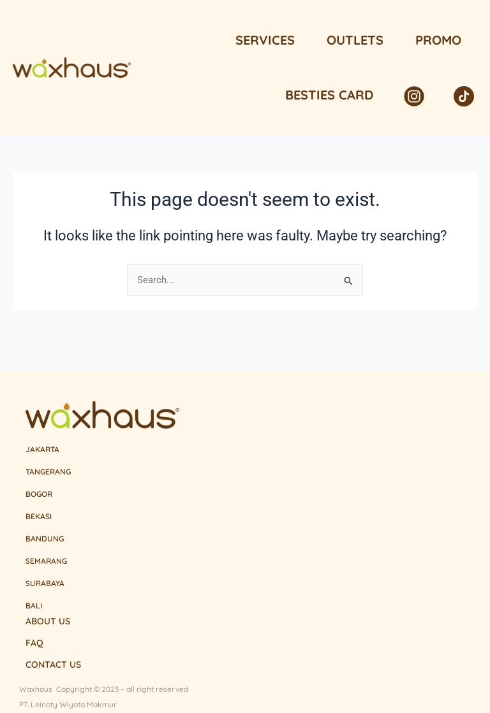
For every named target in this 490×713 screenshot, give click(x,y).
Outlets (355, 40)
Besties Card (329, 95)
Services (265, 40)
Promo (438, 40)
